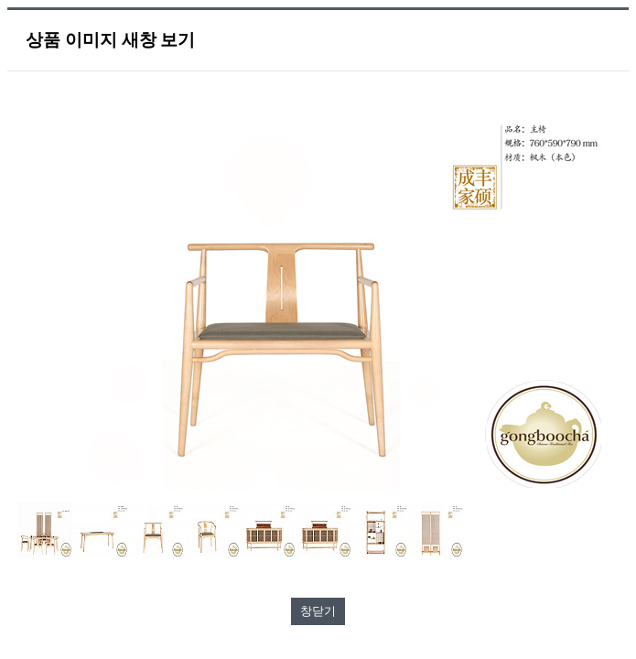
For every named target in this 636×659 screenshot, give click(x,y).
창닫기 (318, 611)
